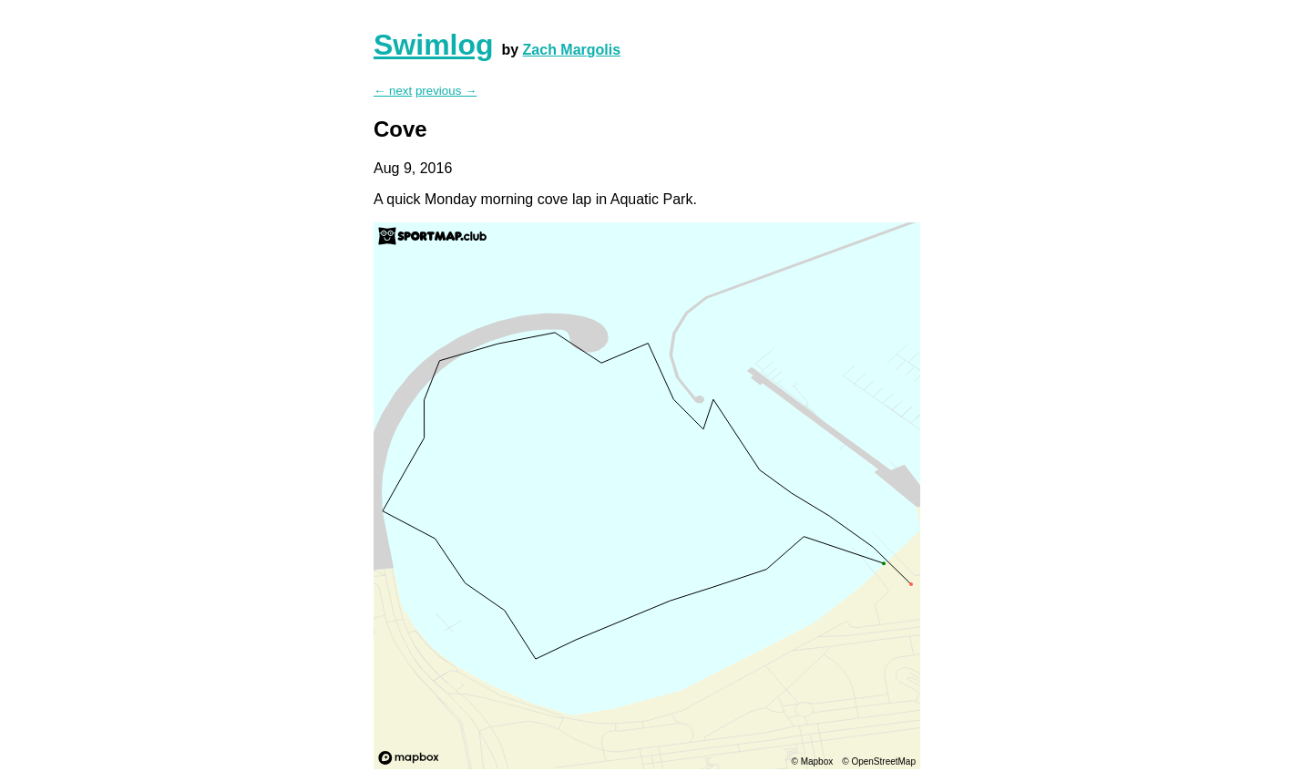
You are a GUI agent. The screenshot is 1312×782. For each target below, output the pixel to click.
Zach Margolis (572, 49)
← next (393, 91)
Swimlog (434, 44)
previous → (446, 91)
